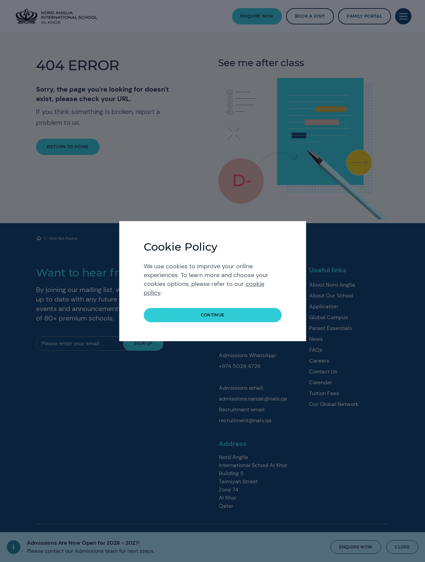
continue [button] (213, 314)
